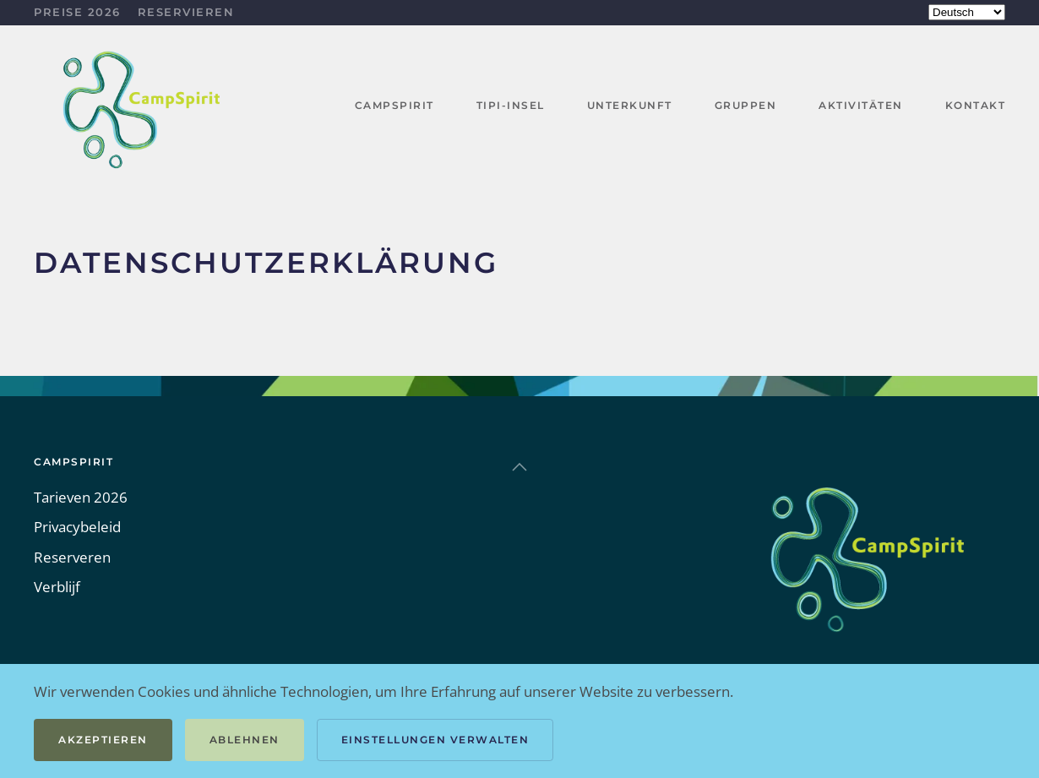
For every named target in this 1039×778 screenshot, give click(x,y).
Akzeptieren (103, 739)
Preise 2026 (77, 12)
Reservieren (186, 12)
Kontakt (975, 105)
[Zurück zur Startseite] (143, 106)
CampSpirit (394, 105)
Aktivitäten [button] (861, 105)
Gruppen (746, 105)
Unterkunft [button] (629, 105)
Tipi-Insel (510, 105)
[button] (519, 467)
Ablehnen (244, 739)
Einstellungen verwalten (435, 739)
